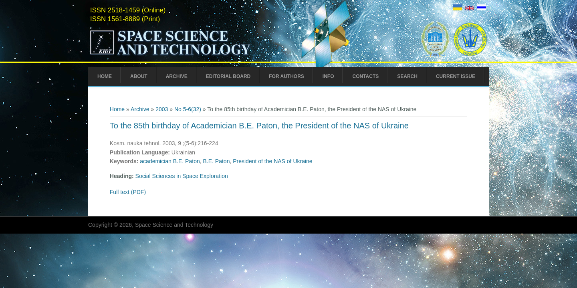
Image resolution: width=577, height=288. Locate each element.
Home (104, 76)
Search (407, 76)
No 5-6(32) (187, 109)
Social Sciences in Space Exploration (181, 176)
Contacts (365, 76)
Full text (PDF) (128, 192)
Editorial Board (228, 76)
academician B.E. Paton (170, 161)
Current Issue (455, 76)
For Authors (286, 76)
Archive (177, 76)
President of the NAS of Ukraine (272, 161)
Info (328, 76)
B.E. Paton (216, 161)
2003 (161, 109)
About (138, 76)
